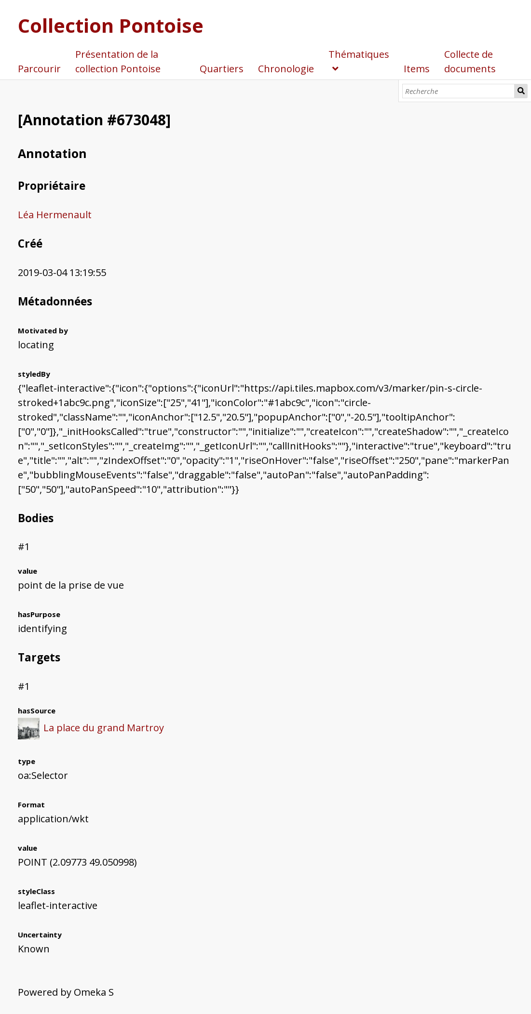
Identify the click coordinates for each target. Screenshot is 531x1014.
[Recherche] (458, 91)
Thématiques (358, 54)
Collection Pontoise (111, 25)
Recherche (521, 91)
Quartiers (222, 68)
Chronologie (286, 68)
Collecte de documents (470, 61)
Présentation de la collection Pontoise (118, 61)
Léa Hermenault (55, 214)
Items (417, 68)
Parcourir (39, 68)
